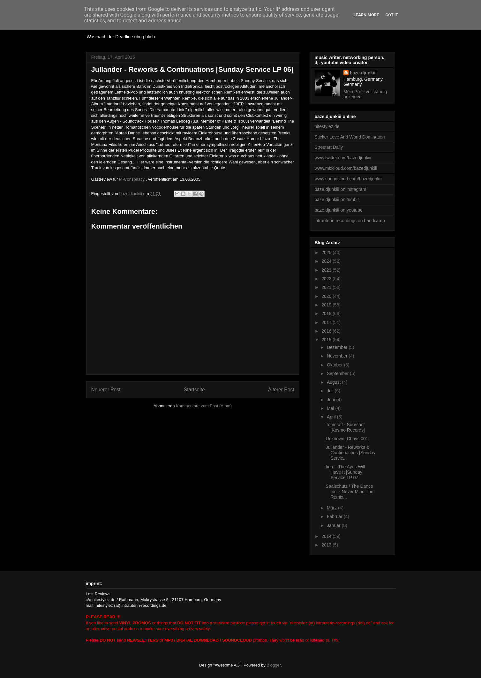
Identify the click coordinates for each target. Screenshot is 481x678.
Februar (335, 516)
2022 (327, 278)
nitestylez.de (327, 126)
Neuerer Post (106, 389)
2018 (327, 313)
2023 (327, 270)
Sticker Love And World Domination (350, 136)
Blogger (274, 665)
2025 (327, 252)
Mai (331, 408)
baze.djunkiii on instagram (340, 189)
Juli (331, 390)
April (332, 416)
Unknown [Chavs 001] (347, 438)
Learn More (366, 14)
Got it (391, 14)
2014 (327, 536)
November (338, 355)
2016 (327, 331)
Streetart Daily (329, 147)
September (338, 373)
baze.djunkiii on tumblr (337, 199)
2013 (327, 544)
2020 (327, 296)
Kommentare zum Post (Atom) (204, 405)
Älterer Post (281, 389)
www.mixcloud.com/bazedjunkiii (346, 168)
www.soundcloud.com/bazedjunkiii (348, 178)
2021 (327, 287)
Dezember (338, 347)
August (334, 382)
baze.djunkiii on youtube (339, 210)
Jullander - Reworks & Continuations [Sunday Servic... (350, 453)
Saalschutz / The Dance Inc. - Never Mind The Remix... (349, 492)
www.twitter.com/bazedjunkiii (343, 157)
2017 (327, 322)
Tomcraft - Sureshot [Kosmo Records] (345, 427)
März (332, 507)
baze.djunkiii (363, 72)
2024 (327, 261)
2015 (327, 339)
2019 (327, 304)
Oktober (335, 364)
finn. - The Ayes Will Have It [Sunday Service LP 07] (345, 472)
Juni (331, 399)
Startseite (194, 389)
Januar (334, 525)
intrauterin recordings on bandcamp (350, 220)
